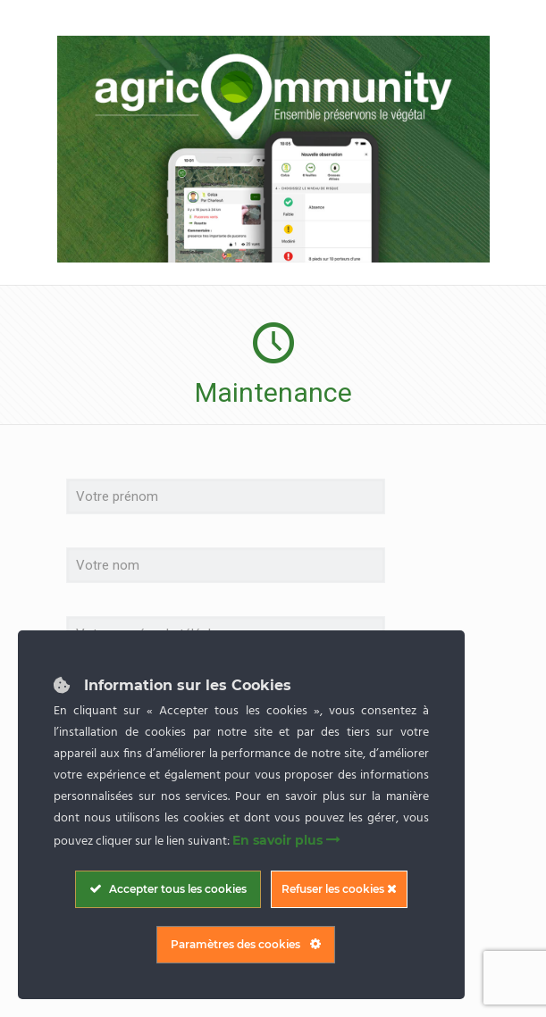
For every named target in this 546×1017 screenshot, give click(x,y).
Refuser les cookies (339, 889)
